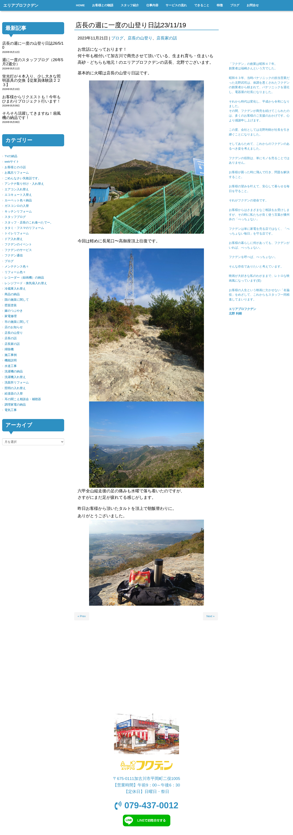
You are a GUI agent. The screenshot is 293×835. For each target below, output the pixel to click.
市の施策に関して (17, 321)
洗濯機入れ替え (15, 377)
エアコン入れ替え (17, 189)
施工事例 (11, 355)
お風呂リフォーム (17, 172)
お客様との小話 (15, 167)
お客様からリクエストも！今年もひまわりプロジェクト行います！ (31, 99)
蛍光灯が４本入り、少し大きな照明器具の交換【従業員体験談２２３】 (31, 80)
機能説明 (11, 360)
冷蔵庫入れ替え (15, 288)
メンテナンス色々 (17, 266)
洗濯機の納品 (14, 371)
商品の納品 (12, 294)
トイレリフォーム (17, 233)
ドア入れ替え (14, 239)
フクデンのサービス (18, 250)
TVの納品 (11, 156)
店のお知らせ (14, 327)
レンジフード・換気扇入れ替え (26, 283)
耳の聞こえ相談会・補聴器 (23, 399)
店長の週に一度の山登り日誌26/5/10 (32, 45)
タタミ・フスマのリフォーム (24, 228)
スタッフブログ (15, 217)
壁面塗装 (11, 305)
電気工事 (11, 410)
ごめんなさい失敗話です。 (23, 178)
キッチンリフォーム (18, 211)
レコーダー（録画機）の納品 (24, 277)
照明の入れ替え (15, 388)
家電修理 (11, 316)
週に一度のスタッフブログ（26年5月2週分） (32, 62)
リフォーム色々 (15, 272)
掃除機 (9, 349)
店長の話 (11, 338)
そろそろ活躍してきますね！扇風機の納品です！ (31, 115)
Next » (210, 616)
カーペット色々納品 (18, 200)
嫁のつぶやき (14, 310)
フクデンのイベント (18, 244)
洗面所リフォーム (17, 382)
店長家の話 (166, 38)
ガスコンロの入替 (17, 205)
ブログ (117, 38)
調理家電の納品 (15, 404)
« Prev (82, 616)
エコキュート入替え (18, 194)
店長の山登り (140, 38)
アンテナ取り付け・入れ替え (24, 183)
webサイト (12, 161)
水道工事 (11, 366)
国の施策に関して (17, 299)
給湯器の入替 (14, 393)
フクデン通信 (14, 255)
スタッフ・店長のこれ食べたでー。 (29, 222)
